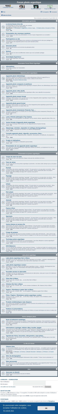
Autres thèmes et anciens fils (15, 224)
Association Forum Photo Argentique (29, 63)
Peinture (45, 351)
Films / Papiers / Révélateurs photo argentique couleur (24, 295)
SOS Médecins (11, 246)
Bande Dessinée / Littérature (34, 351)
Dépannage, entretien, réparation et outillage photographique (26, 128)
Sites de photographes (13, 356)
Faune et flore (10, 208)
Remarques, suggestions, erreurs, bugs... (24, 28)
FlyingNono (51, 401)
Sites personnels (11, 361)
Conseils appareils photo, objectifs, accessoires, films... (24, 133)
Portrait (8, 168)
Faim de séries (11, 162)
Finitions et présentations (14, 309)
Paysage (9, 176)
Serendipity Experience (13, 57)
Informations (10, 66)
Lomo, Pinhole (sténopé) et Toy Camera (19, 117)
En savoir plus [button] (8, 411)
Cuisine (51, 351)
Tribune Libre (10, 346)
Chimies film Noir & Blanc (14, 284)
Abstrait (8, 200)
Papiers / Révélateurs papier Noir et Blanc (19, 289)
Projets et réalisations (13, 140)
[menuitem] (3, 12)
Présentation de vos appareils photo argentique (21, 146)
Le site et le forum (29, 343)
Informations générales (29, 21)
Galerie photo (22, 8)
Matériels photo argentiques (29, 73)
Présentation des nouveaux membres (18, 33)
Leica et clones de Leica (20, 80)
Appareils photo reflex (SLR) (15, 91)
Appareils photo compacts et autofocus (19, 84)
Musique (16, 351)
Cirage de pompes (12, 232)
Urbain (8, 184)
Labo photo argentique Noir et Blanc (18, 258)
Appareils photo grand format (15, 103)
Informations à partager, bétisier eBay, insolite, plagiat (23, 327)
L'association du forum (8, 7)
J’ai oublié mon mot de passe (8, 386)
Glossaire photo (11, 46)
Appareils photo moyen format (16, 96)
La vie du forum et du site (14, 24)
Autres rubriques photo (29, 316)
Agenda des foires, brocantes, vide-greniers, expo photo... (25, 336)
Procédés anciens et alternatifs (16, 271)
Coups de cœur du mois (50, 8)
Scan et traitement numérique (15, 319)
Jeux (29, 369)
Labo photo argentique (29, 255)
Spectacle (9, 216)
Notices (8, 51)
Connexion (4, 379)
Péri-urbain (9, 192)
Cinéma (22, 351)
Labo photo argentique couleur (16, 265)
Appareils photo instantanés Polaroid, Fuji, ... (21, 110)
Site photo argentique (36, 8)
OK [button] (46, 408)
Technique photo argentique (15, 239)
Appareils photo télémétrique (15, 76)
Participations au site (13, 39)
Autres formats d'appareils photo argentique (20, 122)
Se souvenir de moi (38, 387)
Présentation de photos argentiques (29, 153)
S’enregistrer (13, 379)
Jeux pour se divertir (13, 372)
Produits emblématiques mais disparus (19, 302)
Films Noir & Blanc (12, 278)
